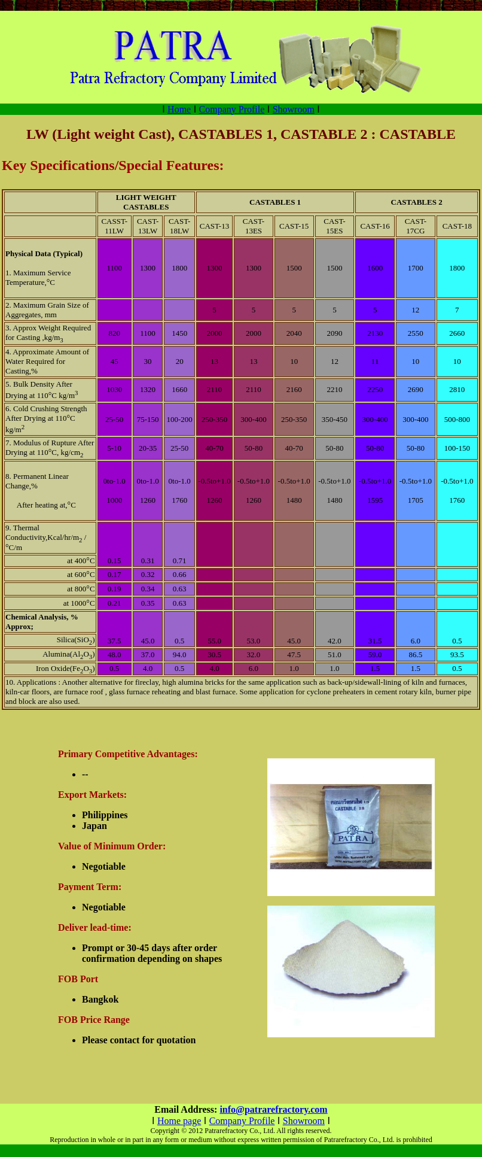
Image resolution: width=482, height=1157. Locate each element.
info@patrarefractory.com (273, 1109)
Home (179, 109)
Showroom (294, 109)
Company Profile (232, 109)
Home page (179, 1121)
